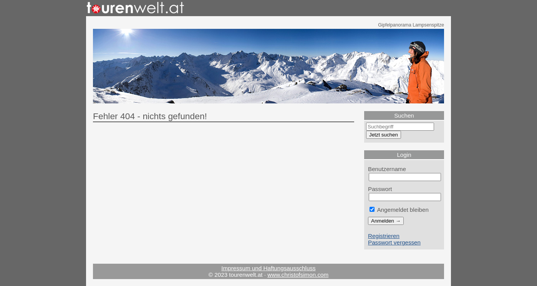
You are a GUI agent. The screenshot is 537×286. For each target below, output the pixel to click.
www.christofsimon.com (297, 274)
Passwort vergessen (394, 242)
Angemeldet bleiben (399, 209)
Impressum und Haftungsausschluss (268, 268)
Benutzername (387, 169)
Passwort (380, 189)
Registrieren (383, 236)
